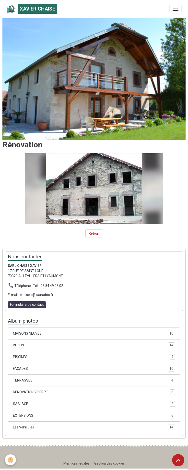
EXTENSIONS (94, 415)
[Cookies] (10, 459)
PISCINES (94, 357)
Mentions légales (76, 463)
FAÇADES (94, 369)
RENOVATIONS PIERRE (94, 392)
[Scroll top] (178, 460)
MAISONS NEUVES (94, 333)
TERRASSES (94, 380)
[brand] (31, 9)
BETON (94, 345)
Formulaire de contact (27, 304)
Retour (94, 233)
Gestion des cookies (109, 463)
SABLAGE (94, 404)
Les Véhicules (94, 427)
